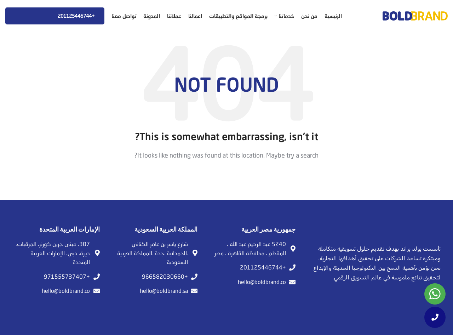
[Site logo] (415, 15)
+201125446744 (54, 16)
